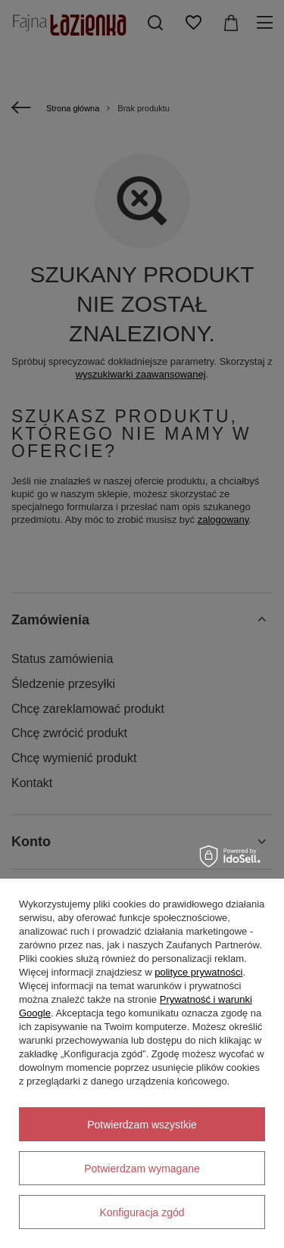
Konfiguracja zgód (141, 1212)
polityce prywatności (198, 972)
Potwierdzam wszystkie (142, 1125)
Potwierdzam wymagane (142, 1168)
